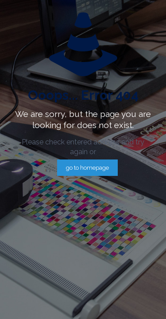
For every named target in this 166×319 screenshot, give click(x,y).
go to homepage (87, 167)
